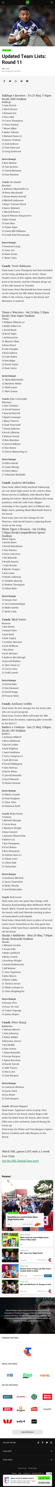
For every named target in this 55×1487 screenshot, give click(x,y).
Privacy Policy (32, 1468)
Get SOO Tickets (44, 1478)
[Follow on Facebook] (43, 1442)
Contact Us (26, 1473)
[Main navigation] (3, 2)
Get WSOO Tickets (44, 1483)
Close (49, 1473)
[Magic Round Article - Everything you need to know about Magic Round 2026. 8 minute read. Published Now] (27, 1205)
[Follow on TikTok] (38, 1442)
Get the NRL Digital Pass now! (20, 1161)
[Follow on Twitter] (47, 1442)
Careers (14, 1473)
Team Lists (7, 50)
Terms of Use (22, 1468)
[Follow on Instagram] (51, 1442)
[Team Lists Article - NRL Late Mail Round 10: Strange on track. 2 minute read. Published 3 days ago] (27, 1287)
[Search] (51, 2)
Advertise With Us (37, 1473)
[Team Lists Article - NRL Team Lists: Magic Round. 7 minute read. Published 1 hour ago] (27, 1255)
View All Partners (27, 1432)
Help (19, 1473)
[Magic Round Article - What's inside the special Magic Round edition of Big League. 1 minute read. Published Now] (27, 1240)
